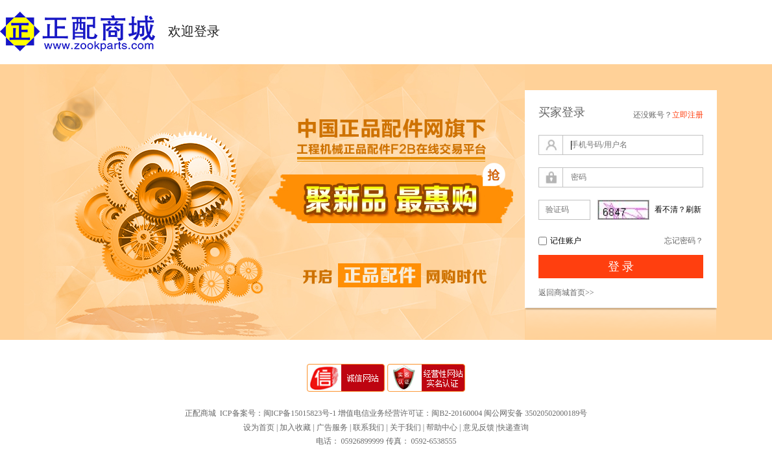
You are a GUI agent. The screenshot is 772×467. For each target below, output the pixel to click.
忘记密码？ (683, 240)
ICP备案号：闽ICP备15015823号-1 (278, 413)
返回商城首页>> (566, 292)
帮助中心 (441, 427)
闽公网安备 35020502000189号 (535, 413)
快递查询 (513, 427)
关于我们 (405, 427)
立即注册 (687, 114)
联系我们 (368, 427)
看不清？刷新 (678, 209)
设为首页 (258, 427)
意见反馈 (478, 427)
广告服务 (332, 427)
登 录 (621, 266)
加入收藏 (295, 427)
